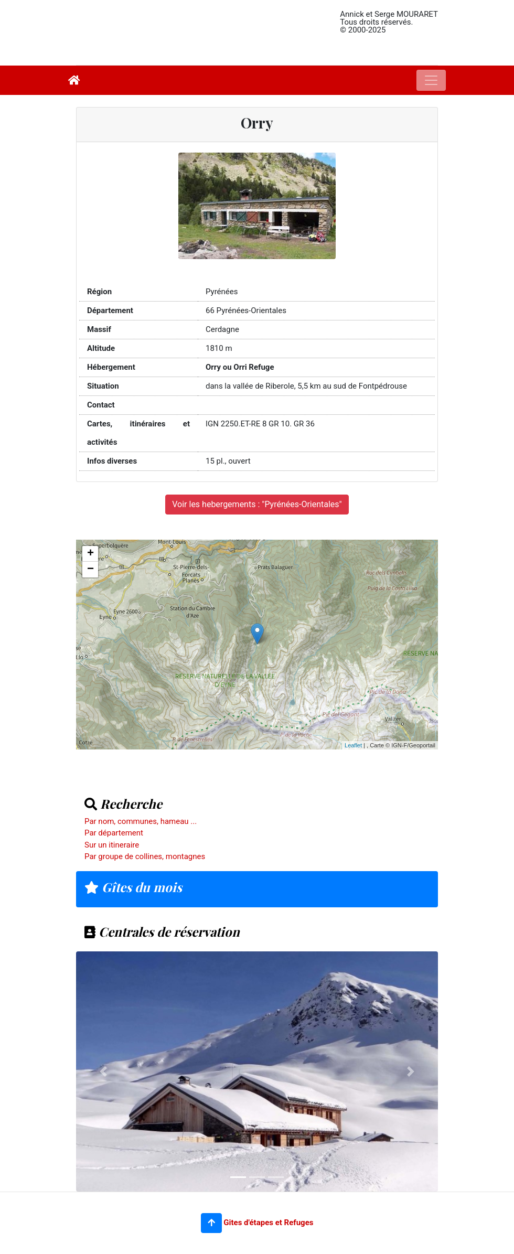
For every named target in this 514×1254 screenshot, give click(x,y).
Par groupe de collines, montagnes (144, 856)
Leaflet (353, 745)
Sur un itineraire (111, 845)
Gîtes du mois (133, 886)
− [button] (90, 569)
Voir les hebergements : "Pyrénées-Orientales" (256, 504)
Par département (113, 833)
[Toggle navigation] (431, 80)
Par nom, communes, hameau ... (140, 821)
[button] (211, 1223)
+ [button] (90, 554)
